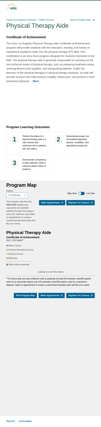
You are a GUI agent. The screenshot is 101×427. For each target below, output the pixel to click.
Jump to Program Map (82, 20)
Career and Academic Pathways (21, 20)
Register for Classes (81, 202)
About (10, 421)
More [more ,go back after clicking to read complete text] (36, 81)
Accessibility (25, 421)
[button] (42, 276)
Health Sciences (46, 20)
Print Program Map (25, 405)
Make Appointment (53, 202)
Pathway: (9, 191)
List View (90, 193)
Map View (72, 193)
